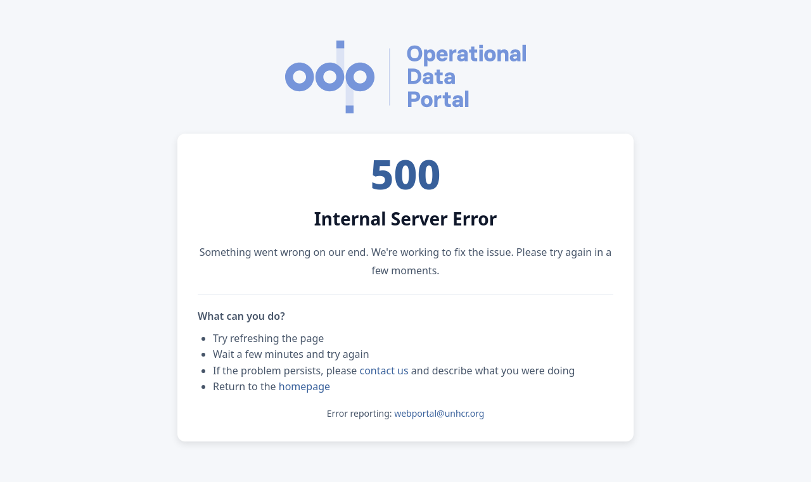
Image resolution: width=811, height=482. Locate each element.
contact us (384, 370)
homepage (304, 386)
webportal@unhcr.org (439, 413)
